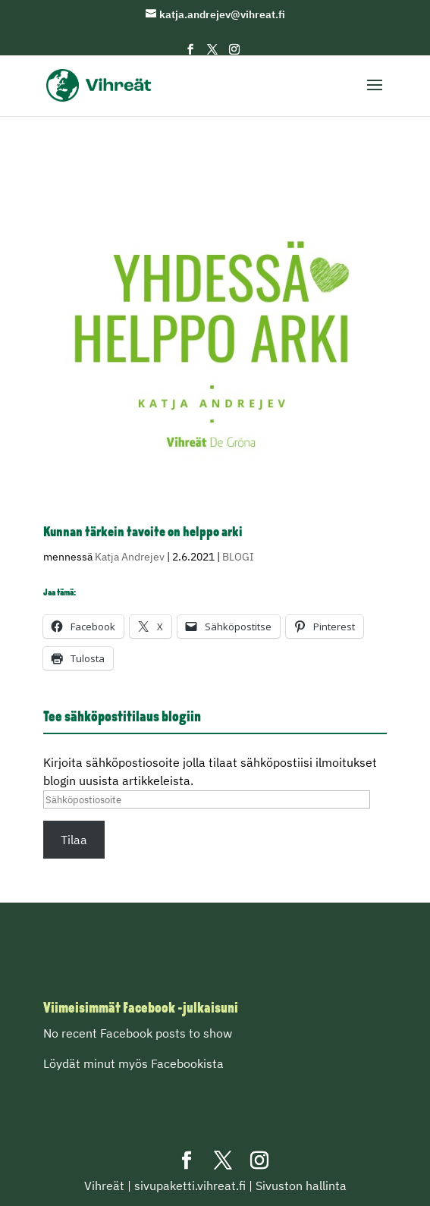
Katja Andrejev (130, 557)
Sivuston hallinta (301, 1185)
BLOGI (238, 557)
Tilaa (74, 839)
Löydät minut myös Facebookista (133, 1063)
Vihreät (104, 1185)
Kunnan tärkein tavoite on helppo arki (143, 533)
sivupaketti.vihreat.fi (190, 1185)
